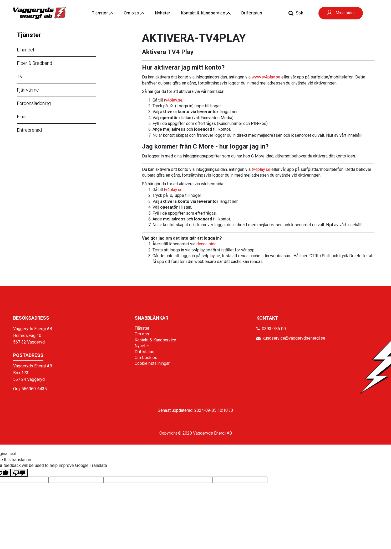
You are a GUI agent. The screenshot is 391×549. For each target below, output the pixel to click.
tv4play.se (173, 100)
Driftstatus (251, 12)
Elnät (22, 116)
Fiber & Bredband (34, 63)
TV (20, 76)
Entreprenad (29, 130)
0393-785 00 (274, 328)
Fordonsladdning (34, 103)
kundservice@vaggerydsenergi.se (294, 338)
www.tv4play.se (266, 77)
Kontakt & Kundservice (206, 12)
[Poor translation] (19, 473)
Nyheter (162, 12)
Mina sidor (340, 12)
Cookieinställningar (152, 363)
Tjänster (29, 35)
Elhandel (25, 49)
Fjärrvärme (28, 90)
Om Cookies (146, 357)
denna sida (206, 243)
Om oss (134, 12)
